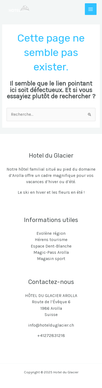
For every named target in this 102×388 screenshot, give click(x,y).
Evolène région (51, 233)
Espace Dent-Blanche (51, 246)
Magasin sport (51, 258)
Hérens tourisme (51, 239)
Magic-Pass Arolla (51, 252)
